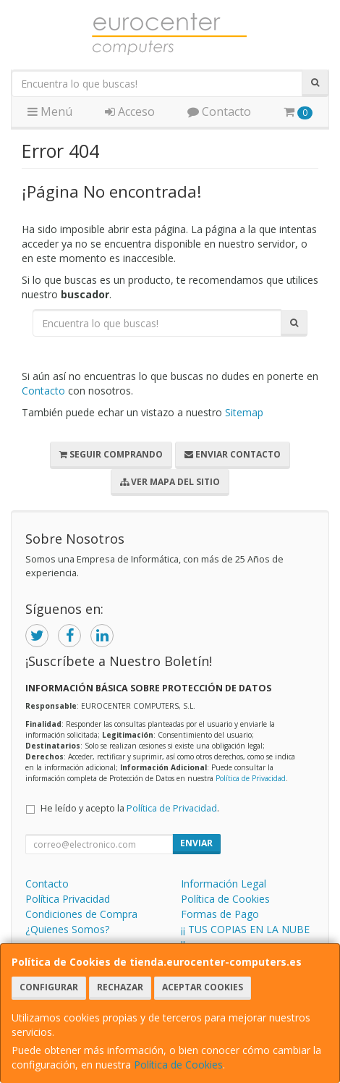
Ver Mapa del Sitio (170, 482)
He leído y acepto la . (130, 808)
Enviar (196, 843)
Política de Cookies (178, 1064)
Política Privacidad (67, 899)
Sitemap (244, 412)
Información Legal (223, 883)
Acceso (130, 111)
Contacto (219, 111)
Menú (49, 111)
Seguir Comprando (111, 454)
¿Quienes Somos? (67, 929)
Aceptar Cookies (202, 987)
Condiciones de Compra (81, 914)
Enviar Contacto (232, 454)
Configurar (49, 987)
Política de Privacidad (251, 778)
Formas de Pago (220, 914)
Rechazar (120, 987)
